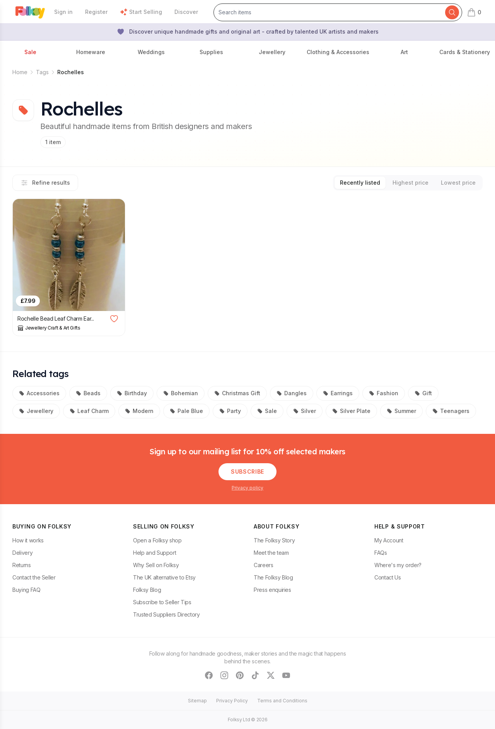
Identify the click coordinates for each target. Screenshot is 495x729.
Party (230, 411)
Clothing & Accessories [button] (338, 52)
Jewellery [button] (272, 52)
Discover (186, 11)
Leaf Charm (89, 411)
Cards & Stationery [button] (464, 52)
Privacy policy (247, 488)
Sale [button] (30, 52)
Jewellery (36, 411)
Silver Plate (351, 411)
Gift (423, 393)
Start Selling (141, 12)
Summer (401, 411)
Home (19, 72)
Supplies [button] (211, 52)
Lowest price (458, 182)
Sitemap (197, 701)
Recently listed (360, 182)
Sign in (63, 11)
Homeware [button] (90, 52)
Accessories (39, 393)
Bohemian (180, 393)
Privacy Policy (232, 701)
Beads (88, 393)
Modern (139, 411)
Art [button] (404, 52)
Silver (304, 411)
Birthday (132, 393)
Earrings (338, 393)
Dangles (292, 393)
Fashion (383, 393)
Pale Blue (186, 411)
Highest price (410, 182)
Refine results (45, 183)
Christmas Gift (237, 393)
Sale (267, 411)
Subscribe (247, 471)
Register (96, 11)
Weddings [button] (151, 52)
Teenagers (450, 411)
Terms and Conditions (282, 701)
